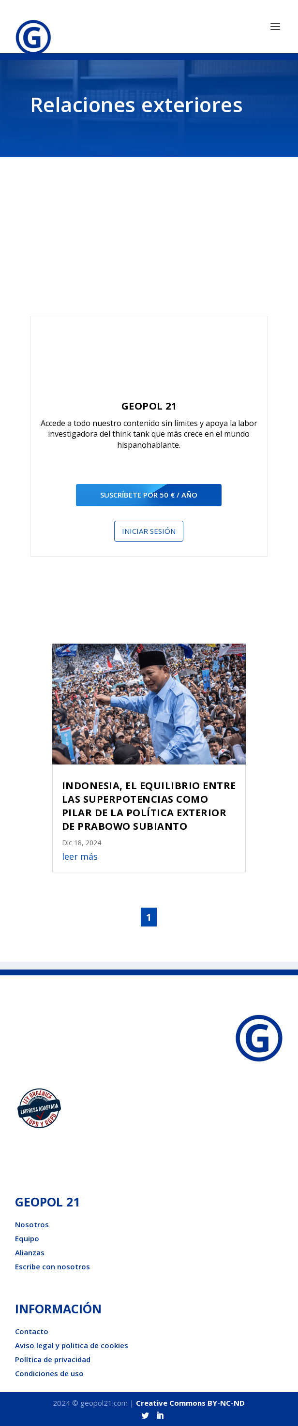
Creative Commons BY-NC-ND (190, 1403)
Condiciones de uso (49, 1373)
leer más (80, 856)
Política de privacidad (52, 1359)
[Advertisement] (149, 244)
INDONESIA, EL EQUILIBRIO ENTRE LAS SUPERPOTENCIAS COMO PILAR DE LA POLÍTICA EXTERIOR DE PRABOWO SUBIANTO (149, 806)
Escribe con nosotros (52, 1266)
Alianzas (30, 1252)
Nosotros (32, 1224)
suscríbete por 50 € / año (148, 495)
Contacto (31, 1331)
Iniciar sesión (149, 531)
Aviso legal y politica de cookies (71, 1345)
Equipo (27, 1238)
